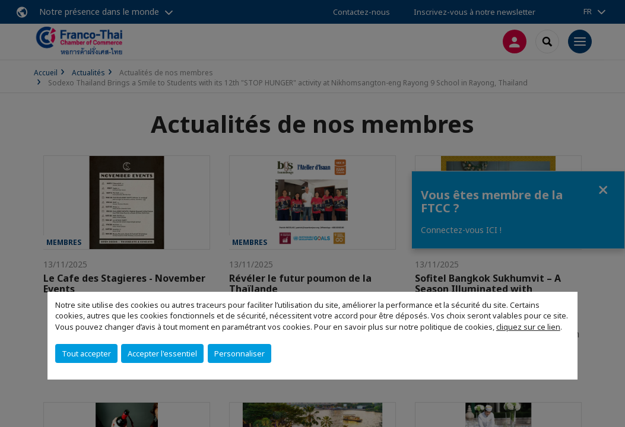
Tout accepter (86, 353)
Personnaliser (239, 353)
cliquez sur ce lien (528, 326)
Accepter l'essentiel (162, 353)
